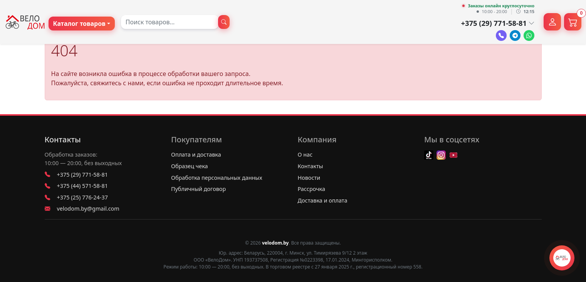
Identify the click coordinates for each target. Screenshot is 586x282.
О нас (305, 154)
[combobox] (169, 22)
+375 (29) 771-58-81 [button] (497, 23)
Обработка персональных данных (216, 177)
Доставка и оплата (323, 200)
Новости (309, 177)
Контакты (63, 139)
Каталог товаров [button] (79, 23)
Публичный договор (198, 189)
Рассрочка (311, 189)
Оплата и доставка (196, 154)
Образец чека (189, 166)
